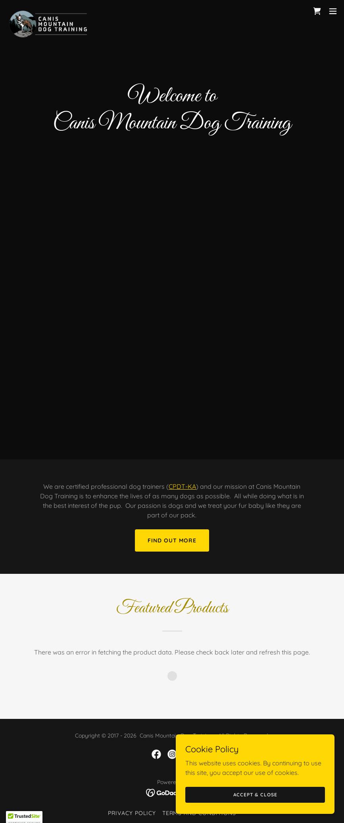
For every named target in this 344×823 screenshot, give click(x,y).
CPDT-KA (182, 486)
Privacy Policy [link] (132, 813)
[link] (48, 11)
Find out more (172, 540)
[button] (333, 11)
